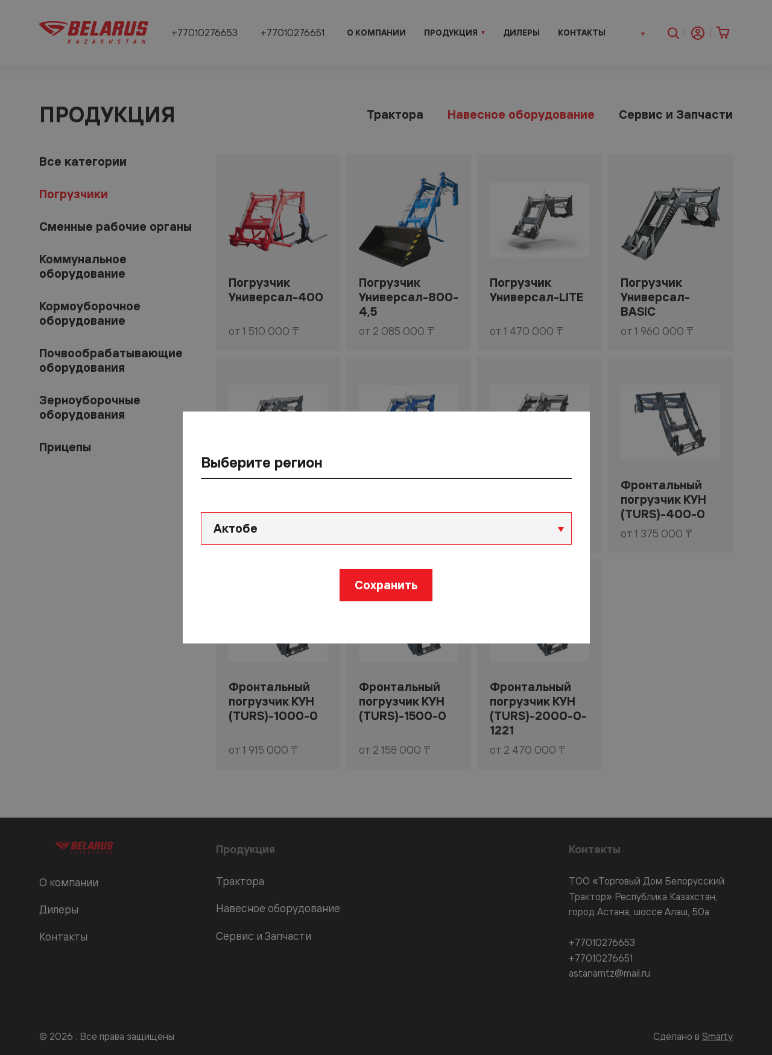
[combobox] (386, 528)
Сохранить (386, 584)
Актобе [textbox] (236, 528)
